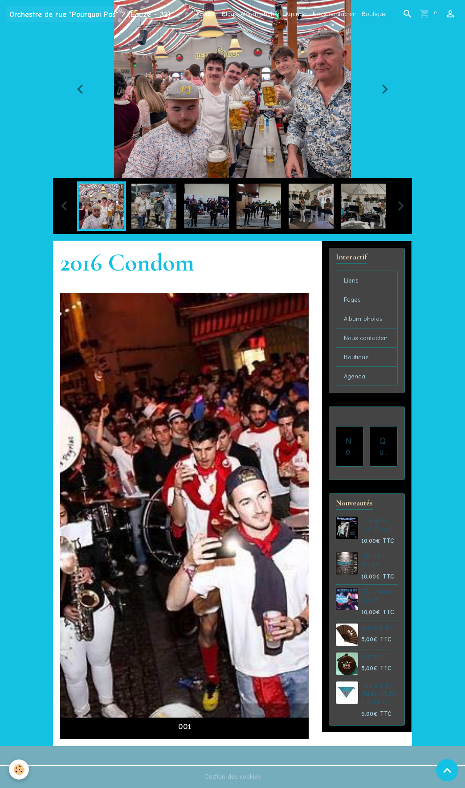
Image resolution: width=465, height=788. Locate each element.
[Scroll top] (447, 770)
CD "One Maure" (373, 560)
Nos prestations (350, 446)
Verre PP (373, 657)
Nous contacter (334, 14)
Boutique (374, 14)
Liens (351, 280)
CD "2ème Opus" (376, 596)
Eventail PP (377, 628)
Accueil (206, 14)
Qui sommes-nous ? (383, 446)
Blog (228, 14)
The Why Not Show (375, 525)
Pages (352, 300)
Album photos (260, 14)
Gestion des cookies (232, 776)
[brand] (90, 14)
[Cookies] (19, 769)
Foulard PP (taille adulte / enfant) (379, 693)
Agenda (295, 14)
